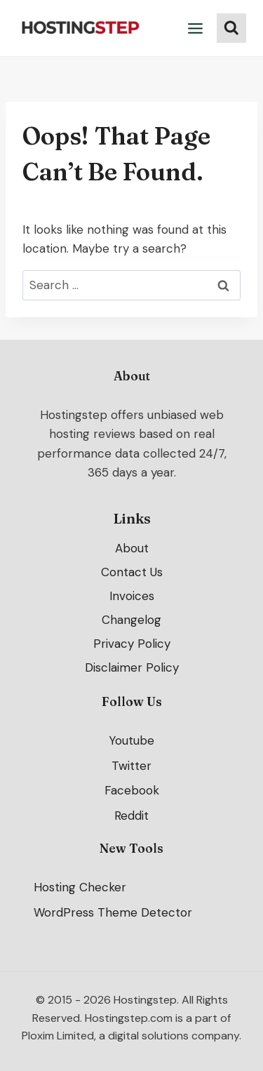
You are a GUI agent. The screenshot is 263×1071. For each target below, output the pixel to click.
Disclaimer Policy (132, 667)
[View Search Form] (231, 28)
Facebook (131, 791)
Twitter (131, 765)
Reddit (131, 816)
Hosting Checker (80, 887)
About (132, 548)
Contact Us (132, 572)
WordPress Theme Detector (113, 912)
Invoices (131, 596)
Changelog (131, 619)
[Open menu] (195, 28)
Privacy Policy (131, 643)
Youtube (131, 740)
